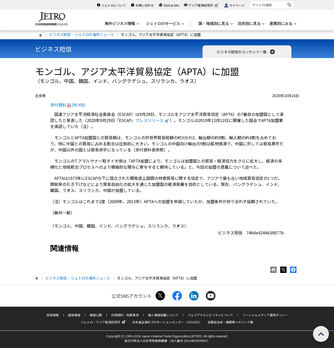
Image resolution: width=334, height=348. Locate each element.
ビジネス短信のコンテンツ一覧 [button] (246, 51)
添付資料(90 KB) (68, 105)
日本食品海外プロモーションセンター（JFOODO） (167, 322)
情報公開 (96, 315)
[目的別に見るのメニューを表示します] (251, 24)
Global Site (171, 5)
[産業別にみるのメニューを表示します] (282, 24)
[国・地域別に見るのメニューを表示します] (215, 24)
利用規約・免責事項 (125, 315)
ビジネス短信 (53, 48)
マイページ (236, 5)
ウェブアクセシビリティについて (210, 315)
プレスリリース (152, 120)
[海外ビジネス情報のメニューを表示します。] (121, 24)
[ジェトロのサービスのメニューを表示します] (164, 24)
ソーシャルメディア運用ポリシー (265, 315)
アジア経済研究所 (204, 5)
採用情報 (52, 315)
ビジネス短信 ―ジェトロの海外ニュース (81, 34)
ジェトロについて (114, 5)
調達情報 (74, 315)
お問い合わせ (145, 5)
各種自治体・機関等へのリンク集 (230, 322)
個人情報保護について (163, 315)
